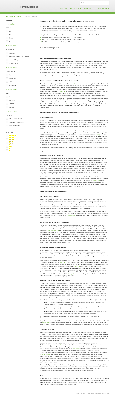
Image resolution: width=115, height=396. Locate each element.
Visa (8, 75)
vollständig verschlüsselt (15, 122)
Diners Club (11, 85)
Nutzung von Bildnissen (94, 393)
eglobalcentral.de (62, 104)
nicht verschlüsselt (13, 126)
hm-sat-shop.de (71, 215)
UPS (8, 41)
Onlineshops (19, 16)
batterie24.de (46, 323)
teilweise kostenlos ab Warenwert (17, 56)
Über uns (88, 9)
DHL (8, 31)
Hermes (9, 38)
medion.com (96, 180)
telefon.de (62, 262)
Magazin (63, 9)
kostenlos (10, 53)
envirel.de (61, 345)
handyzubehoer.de (73, 274)
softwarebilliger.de (50, 149)
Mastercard (11, 78)
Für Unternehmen (102, 9)
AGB (78, 393)
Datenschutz (105, 393)
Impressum (83, 393)
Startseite (10, 16)
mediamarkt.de (79, 100)
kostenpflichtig (12, 60)
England (10, 107)
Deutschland (11, 97)
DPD (8, 35)
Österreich (10, 100)
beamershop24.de (53, 231)
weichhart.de (76, 349)
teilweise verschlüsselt (14, 119)
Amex (9, 82)
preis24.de (77, 266)
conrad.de (62, 91)
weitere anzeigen (12, 45)
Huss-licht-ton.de (45, 354)
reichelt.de (74, 84)
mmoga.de (99, 135)
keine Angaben (12, 63)
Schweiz (10, 104)
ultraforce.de (74, 174)
